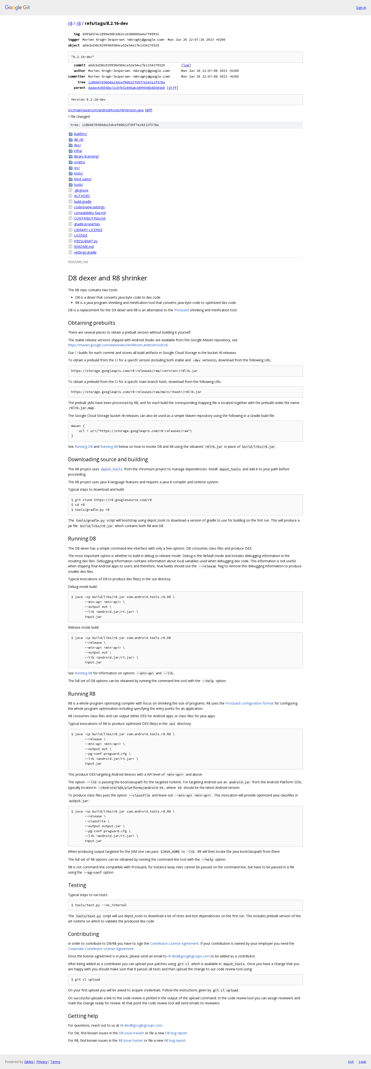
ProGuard (181, 310)
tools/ (78, 184)
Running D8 (84, 446)
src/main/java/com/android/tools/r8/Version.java (106, 110)
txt (351, 1061)
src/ (77, 167)
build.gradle (83, 201)
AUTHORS (82, 195)
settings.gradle (85, 252)
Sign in (361, 7)
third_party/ (83, 179)
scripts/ (79, 162)
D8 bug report (176, 1033)
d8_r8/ (79, 139)
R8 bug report (175, 1040)
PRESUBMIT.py (86, 241)
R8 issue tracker (130, 1040)
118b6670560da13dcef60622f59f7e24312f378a (126, 82)
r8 (70, 23)
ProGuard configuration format (250, 703)
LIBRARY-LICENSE (88, 229)
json (362, 1061)
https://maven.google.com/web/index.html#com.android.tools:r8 (118, 345)
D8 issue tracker (131, 1033)
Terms (55, 1061)
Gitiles (29, 1061)
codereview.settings (89, 207)
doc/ (77, 145)
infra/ (78, 150)
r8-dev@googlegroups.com (189, 956)
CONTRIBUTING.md (89, 218)
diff (172, 87)
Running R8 (109, 446)
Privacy (41, 1061)
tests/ (78, 173)
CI (76, 352)
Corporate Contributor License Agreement (100, 948)
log (186, 65)
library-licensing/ (86, 156)
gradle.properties (87, 224)
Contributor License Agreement (174, 943)
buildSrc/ (80, 133)
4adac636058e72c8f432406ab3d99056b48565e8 (126, 87)
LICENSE (80, 235)
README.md (84, 246)
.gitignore (81, 190)
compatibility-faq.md (90, 212)
